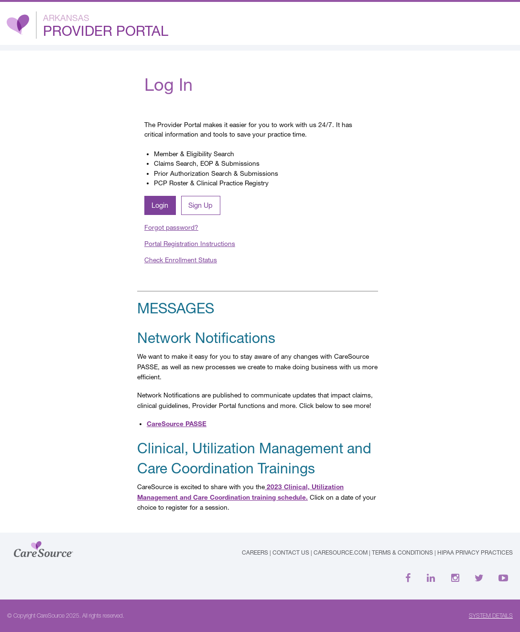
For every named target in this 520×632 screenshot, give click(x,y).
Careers (255, 552)
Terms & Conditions (402, 552)
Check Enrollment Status (180, 260)
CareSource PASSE (176, 424)
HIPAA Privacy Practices (475, 552)
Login (160, 205)
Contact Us (290, 552)
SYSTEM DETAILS (491, 615)
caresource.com (341, 552)
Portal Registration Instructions (189, 243)
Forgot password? (171, 227)
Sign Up (200, 205)
